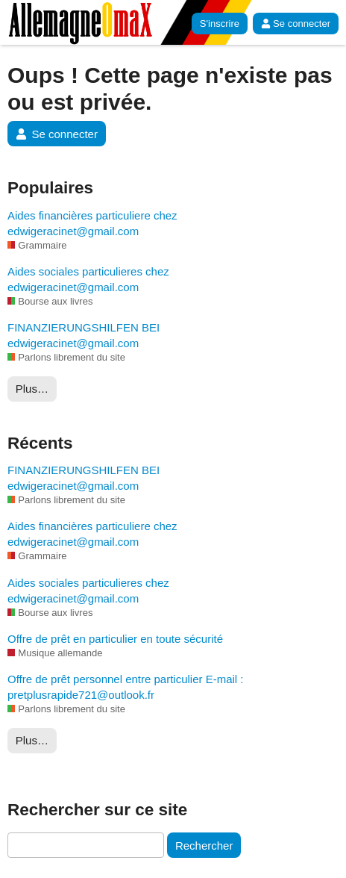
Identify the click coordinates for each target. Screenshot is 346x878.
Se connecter (295, 23)
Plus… (32, 388)
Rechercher (204, 845)
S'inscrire (219, 23)
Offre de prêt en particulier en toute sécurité (115, 638)
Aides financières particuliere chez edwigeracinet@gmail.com (92, 223)
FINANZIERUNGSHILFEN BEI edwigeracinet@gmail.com (83, 335)
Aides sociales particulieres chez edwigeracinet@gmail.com (88, 279)
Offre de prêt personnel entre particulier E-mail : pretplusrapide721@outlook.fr (125, 687)
